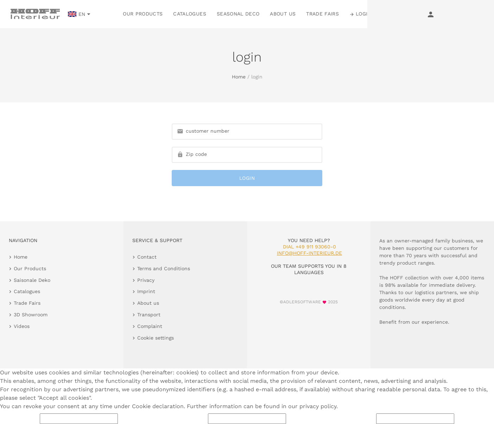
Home (239, 77)
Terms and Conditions (163, 268)
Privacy (145, 280)
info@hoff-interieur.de (309, 253)
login (247, 178)
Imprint (146, 291)
